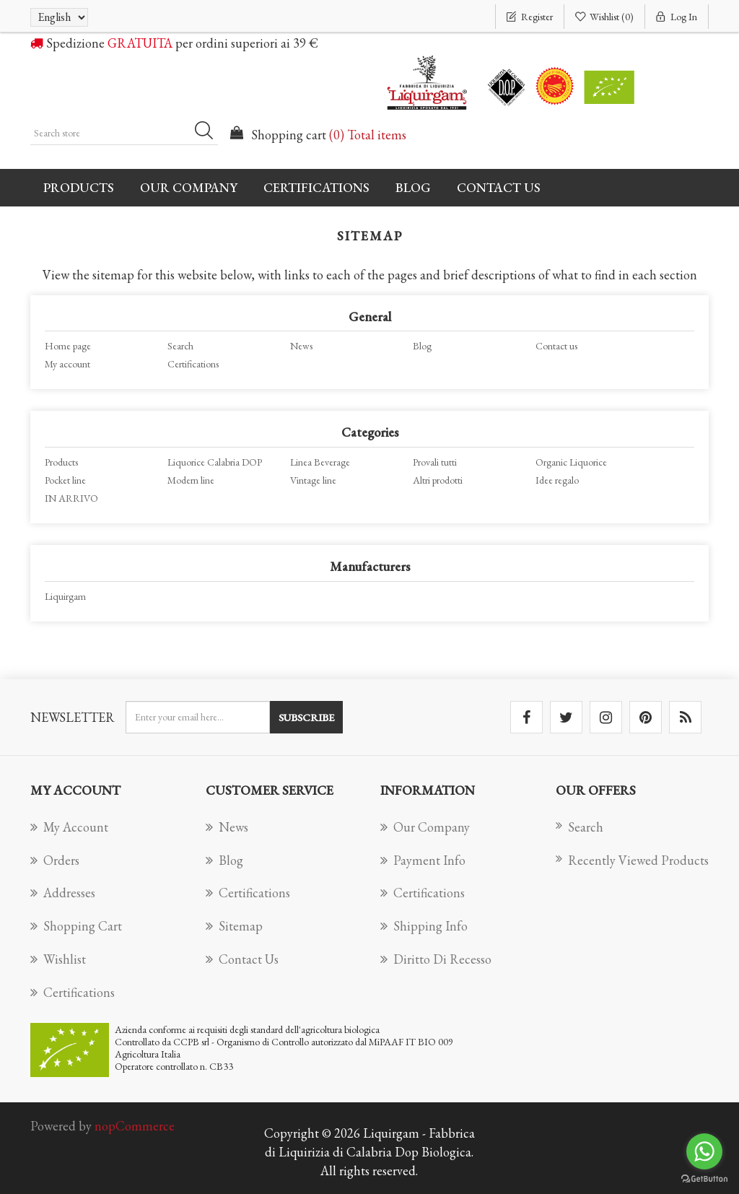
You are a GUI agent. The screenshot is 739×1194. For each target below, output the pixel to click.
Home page (68, 345)
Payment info (422, 860)
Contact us (499, 187)
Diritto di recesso (435, 959)
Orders (54, 860)
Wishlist (58, 959)
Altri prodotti (438, 480)
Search (180, 345)
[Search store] (124, 133)
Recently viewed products (632, 859)
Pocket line (65, 480)
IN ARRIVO (71, 498)
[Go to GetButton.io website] (704, 1179)
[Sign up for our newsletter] (198, 717)
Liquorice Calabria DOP (214, 462)
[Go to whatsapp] (704, 1151)
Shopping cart (76, 926)
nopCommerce (135, 1125)
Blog (413, 187)
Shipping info (424, 926)
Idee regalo (557, 480)
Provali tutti (435, 462)
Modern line (190, 480)
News (301, 345)
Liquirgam (65, 596)
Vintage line (313, 480)
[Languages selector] (59, 17)
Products (61, 462)
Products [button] (78, 187)
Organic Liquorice (571, 462)
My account (67, 363)
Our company (188, 187)
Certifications (316, 187)
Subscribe (306, 717)
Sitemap (234, 926)
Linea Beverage (320, 462)
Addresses (62, 892)
